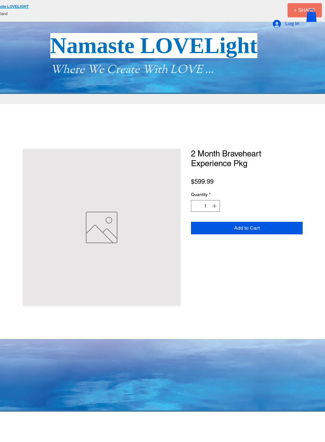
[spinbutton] (205, 205)
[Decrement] (196, 205)
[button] (311, 15)
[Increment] (215, 205)
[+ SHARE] (305, 10)
